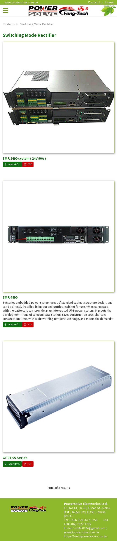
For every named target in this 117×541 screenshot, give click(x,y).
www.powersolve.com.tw (21, 2)
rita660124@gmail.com (90, 528)
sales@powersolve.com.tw (81, 532)
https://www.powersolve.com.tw (85, 536)
